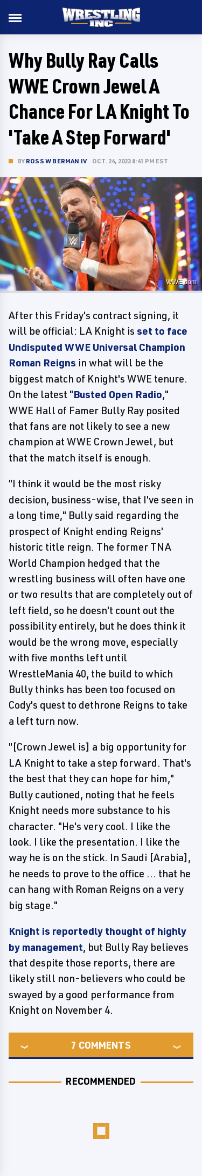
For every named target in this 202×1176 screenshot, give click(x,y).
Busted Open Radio (117, 394)
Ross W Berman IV (56, 161)
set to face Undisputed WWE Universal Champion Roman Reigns (98, 346)
